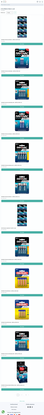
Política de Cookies (14, 407)
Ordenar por (3, 12)
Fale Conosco (14, 409)
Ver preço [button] (22, 44)
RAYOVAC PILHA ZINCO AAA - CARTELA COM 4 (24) (10, 322)
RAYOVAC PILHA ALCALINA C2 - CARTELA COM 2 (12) (10, 196)
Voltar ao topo (22, 401)
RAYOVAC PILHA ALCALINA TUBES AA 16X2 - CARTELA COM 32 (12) (12, 385)
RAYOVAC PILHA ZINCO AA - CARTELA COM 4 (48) (9, 290)
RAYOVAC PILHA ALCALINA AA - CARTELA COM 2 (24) (10, 133)
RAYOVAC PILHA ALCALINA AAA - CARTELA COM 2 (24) (10, 71)
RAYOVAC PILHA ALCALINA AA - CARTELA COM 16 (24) (10, 39)
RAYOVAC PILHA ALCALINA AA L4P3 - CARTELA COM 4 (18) (11, 165)
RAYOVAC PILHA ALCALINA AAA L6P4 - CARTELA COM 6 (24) (11, 353)
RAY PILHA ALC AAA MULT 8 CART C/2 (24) (8, 228)
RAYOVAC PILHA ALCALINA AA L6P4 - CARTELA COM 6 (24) (11, 259)
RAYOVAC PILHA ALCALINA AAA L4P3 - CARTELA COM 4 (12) (11, 102)
